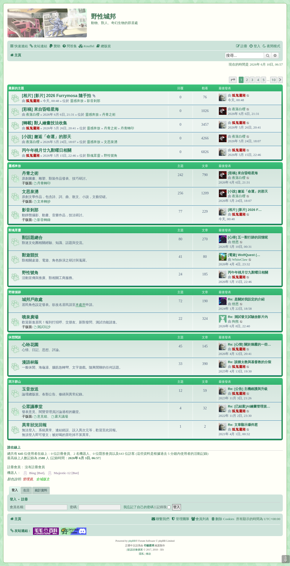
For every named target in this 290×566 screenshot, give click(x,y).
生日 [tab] (26, 490)
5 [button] (263, 79)
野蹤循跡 (15, 292)
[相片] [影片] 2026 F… (245, 210)
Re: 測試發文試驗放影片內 (248, 317)
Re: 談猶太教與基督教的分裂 (249, 362)
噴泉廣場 (30, 317)
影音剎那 (93, 101)
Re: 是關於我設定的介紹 (246, 299)
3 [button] (252, 79)
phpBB (132, 540)
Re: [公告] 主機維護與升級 (248, 389)
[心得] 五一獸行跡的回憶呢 (248, 237)
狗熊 (235, 321)
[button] (233, 80)
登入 (13, 499)
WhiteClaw (239, 259)
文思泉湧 (110, 142)
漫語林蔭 (30, 362)
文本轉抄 (42, 201)
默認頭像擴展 (135, 549)
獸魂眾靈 (93, 155)
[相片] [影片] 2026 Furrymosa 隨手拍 (56, 95)
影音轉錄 (42, 220)
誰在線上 (14, 447)
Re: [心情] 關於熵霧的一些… (249, 344)
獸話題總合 (32, 237)
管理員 (28, 479)
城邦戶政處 (32, 299)
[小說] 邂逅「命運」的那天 (46, 136)
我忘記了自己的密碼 (138, 507)
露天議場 (59, 416)
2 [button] (247, 79)
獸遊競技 (30, 255)
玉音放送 (30, 389)
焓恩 (235, 242)
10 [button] (273, 79)
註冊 (24, 499)
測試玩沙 (42, 327)
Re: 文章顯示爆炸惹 (243, 425)
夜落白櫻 (32, 114)
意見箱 (40, 416)
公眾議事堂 (32, 406)
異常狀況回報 (34, 425)
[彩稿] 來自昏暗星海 (40, 109)
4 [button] (258, 79)
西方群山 (15, 382)
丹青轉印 (127, 128)
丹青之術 (108, 114)
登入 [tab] (15, 490)
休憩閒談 (15, 337)
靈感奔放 (77, 101)
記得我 (163, 507)
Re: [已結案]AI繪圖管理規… (249, 406)
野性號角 (110, 155)
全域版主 (42, 479)
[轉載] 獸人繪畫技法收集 (44, 123)
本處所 (81, 305)
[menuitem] (38, 46)
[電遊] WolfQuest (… (244, 255)
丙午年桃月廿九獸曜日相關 (46, 150)
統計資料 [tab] (41, 490)
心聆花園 (30, 344)
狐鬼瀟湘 (32, 101)
